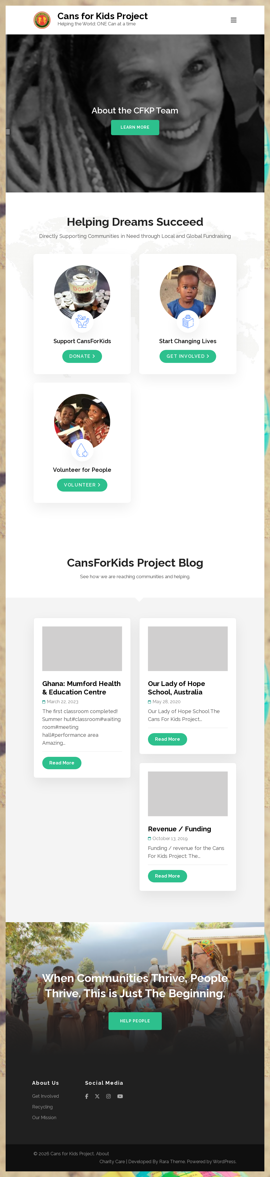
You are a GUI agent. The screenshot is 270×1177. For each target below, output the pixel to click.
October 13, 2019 (170, 838)
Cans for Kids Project (102, 16)
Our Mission (44, 1117)
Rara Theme (172, 1161)
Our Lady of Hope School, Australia (176, 688)
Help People (135, 1021)
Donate (82, 356)
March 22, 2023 (62, 701)
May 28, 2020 (166, 701)
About (102, 1153)
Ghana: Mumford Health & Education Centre (81, 688)
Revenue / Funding (179, 829)
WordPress (224, 1161)
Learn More (135, 127)
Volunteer (82, 485)
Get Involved (188, 356)
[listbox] (135, 113)
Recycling (42, 1107)
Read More (61, 763)
